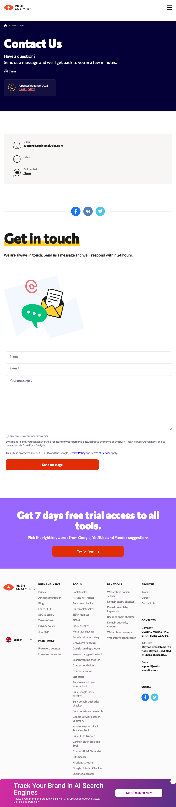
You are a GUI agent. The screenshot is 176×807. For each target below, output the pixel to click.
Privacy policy (46, 625)
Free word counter (49, 648)
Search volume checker (86, 659)
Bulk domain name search (88, 711)
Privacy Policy (77, 451)
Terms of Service (100, 451)
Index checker (81, 625)
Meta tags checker (83, 631)
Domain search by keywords (117, 609)
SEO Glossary (46, 614)
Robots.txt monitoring (86, 637)
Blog (41, 603)
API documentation (49, 597)
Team (144, 592)
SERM (76, 620)
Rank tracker (80, 592)
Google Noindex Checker (87, 768)
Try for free (85, 551)
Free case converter (49, 654)
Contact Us (148, 603)
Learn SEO (44, 609)
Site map (43, 631)
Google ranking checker (87, 648)
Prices (42, 592)
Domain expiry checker (120, 601)
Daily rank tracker (83, 609)
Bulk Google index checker (83, 693)
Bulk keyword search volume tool (85, 684)
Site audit (78, 676)
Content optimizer (84, 665)
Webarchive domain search (118, 594)
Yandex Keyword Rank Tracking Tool (86, 728)
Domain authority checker (117, 624)
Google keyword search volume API (86, 718)
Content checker (83, 671)
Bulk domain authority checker (86, 703)
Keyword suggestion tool (87, 654)
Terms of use (45, 620)
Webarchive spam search (121, 637)
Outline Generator (83, 773)
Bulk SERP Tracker (84, 736)
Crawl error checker (84, 642)
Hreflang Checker (83, 762)
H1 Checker (79, 756)
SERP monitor (81, 614)
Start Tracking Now (139, 793)
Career (145, 597)
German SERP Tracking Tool (86, 743)
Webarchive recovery (119, 632)
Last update (27, 83)
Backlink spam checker (120, 616)
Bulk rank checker (83, 603)
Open (27, 167)
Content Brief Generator (87, 751)
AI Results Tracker (83, 597)
